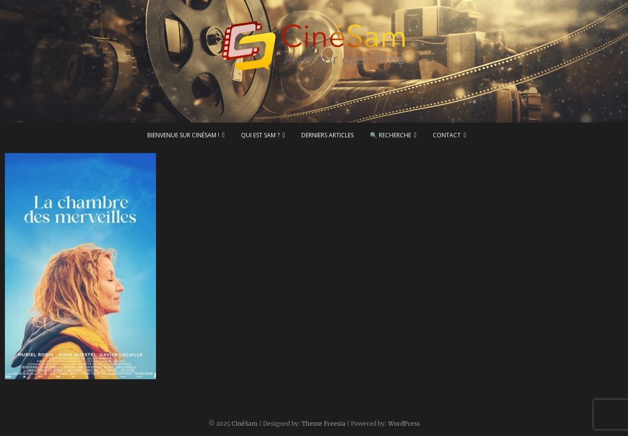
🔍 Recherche (390, 135)
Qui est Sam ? (260, 135)
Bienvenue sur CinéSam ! (183, 135)
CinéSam (245, 423)
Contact (447, 135)
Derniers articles (327, 135)
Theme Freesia (323, 423)
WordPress (404, 423)
